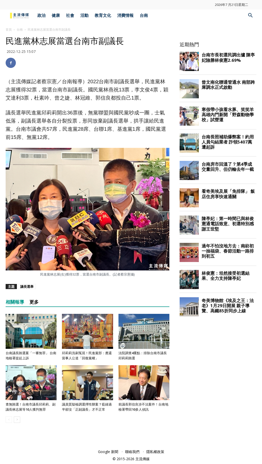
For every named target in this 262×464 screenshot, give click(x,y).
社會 (70, 15)
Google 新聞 (108, 451)
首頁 (9, 29)
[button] (250, 16)
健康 (56, 15)
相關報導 (15, 302)
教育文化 (103, 15)
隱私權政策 (155, 451)
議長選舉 (27, 286)
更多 (34, 302)
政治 (41, 15)
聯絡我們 (132, 451)
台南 (144, 15)
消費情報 (125, 15)
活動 (84, 15)
